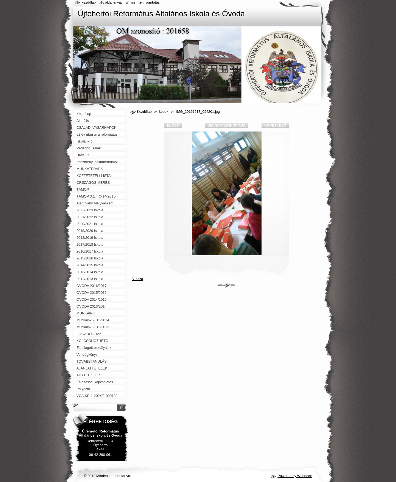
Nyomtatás (152, 2)
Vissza (137, 279)
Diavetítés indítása (227, 125)
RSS (133, 2)
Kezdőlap (144, 111)
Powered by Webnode (294, 476)
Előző (173, 125)
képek (163, 111)
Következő (275, 125)
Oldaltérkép (113, 2)
